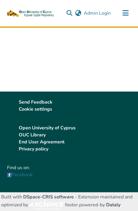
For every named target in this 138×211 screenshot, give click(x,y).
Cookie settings (35, 109)
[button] (69, 13)
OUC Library (32, 135)
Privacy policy (33, 149)
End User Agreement (41, 142)
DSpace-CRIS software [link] (48, 197)
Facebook (22, 174)
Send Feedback (35, 102)
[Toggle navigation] (125, 13)
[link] (46, 205)
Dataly (113, 205)
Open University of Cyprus (47, 128)
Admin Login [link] (97, 13)
